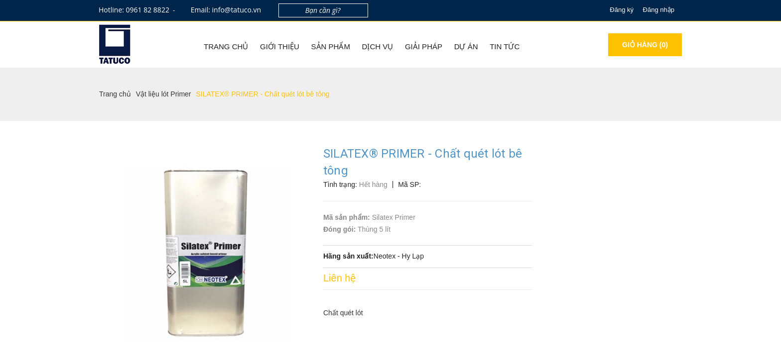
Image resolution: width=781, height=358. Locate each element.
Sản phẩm (330, 46)
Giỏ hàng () (645, 45)
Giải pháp (423, 46)
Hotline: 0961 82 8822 (134, 9)
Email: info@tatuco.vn (226, 9)
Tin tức (505, 46)
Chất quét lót (343, 313)
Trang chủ (226, 46)
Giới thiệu (279, 46)
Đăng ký (622, 9)
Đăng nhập (658, 9)
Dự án (466, 46)
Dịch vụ (377, 46)
